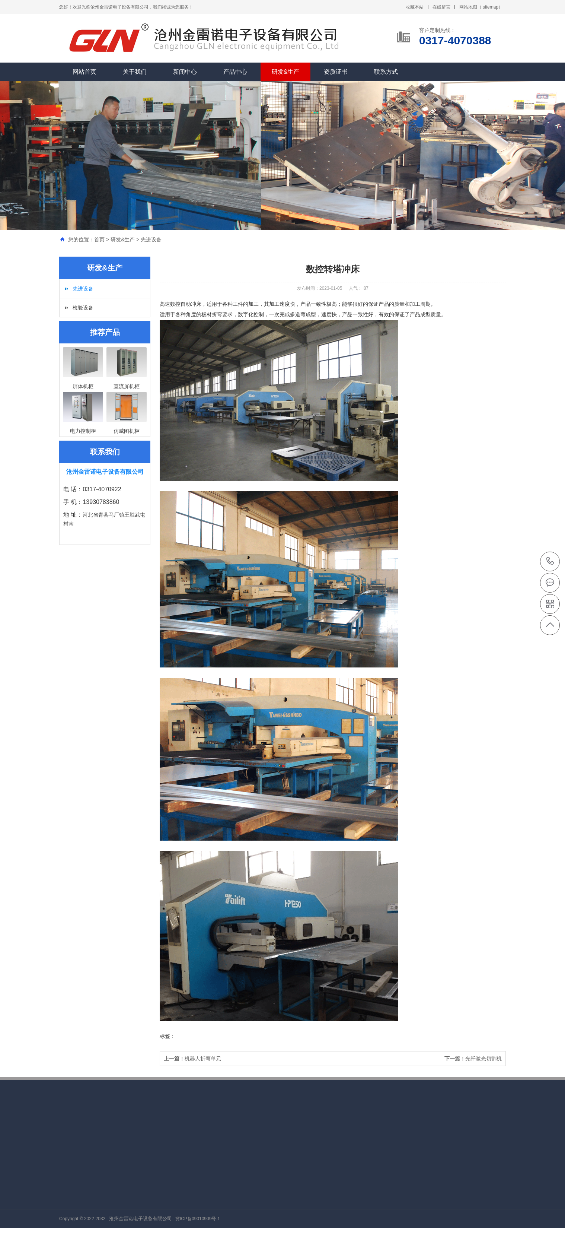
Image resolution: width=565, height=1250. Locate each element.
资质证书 (336, 72)
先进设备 (151, 239)
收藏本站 (415, 7)
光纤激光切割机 (473, 1059)
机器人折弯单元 (192, 1059)
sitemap (490, 7)
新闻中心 (185, 72)
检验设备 (83, 308)
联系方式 (386, 72)
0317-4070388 (550, 561)
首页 (99, 239)
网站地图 (468, 7)
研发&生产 (286, 72)
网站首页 (84, 72)
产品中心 (235, 72)
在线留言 (441, 7)
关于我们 (135, 72)
